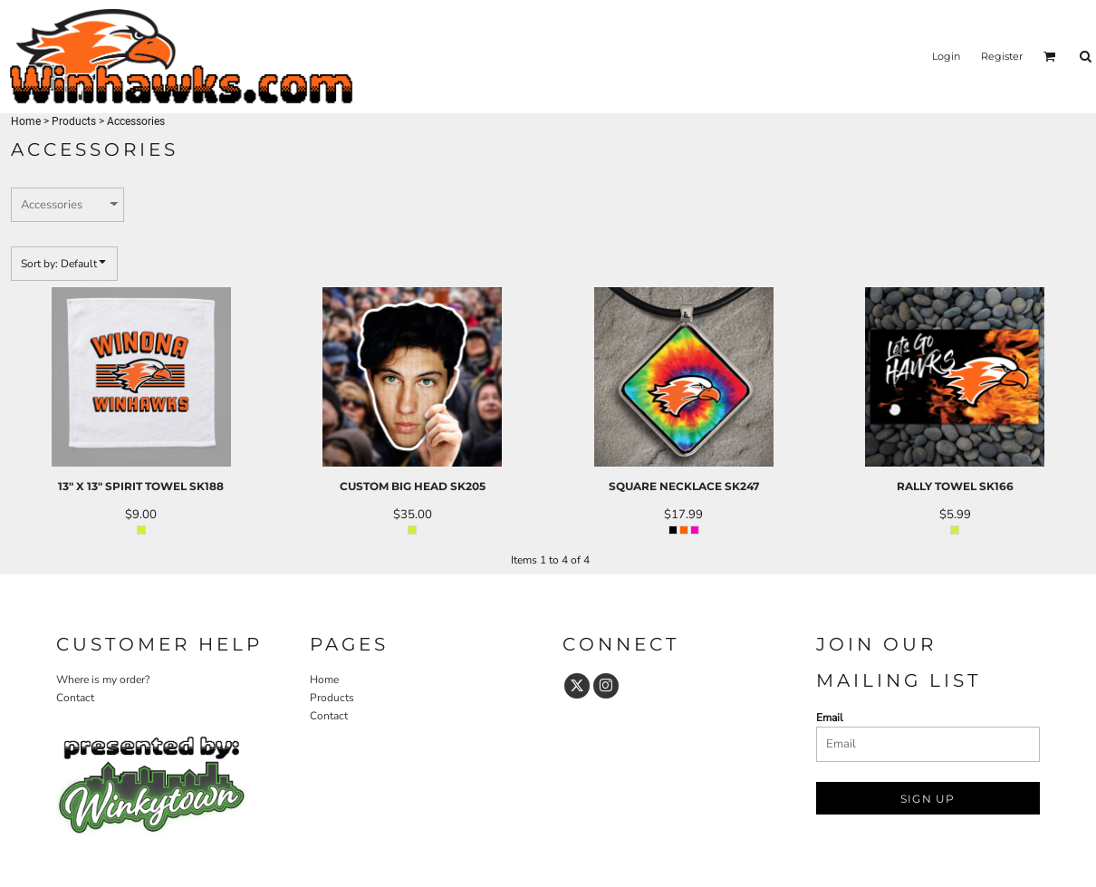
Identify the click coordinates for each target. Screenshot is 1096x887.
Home (26, 121)
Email (829, 717)
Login (946, 56)
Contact (75, 697)
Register (1002, 56)
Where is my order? (102, 679)
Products (74, 121)
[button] (1049, 56)
